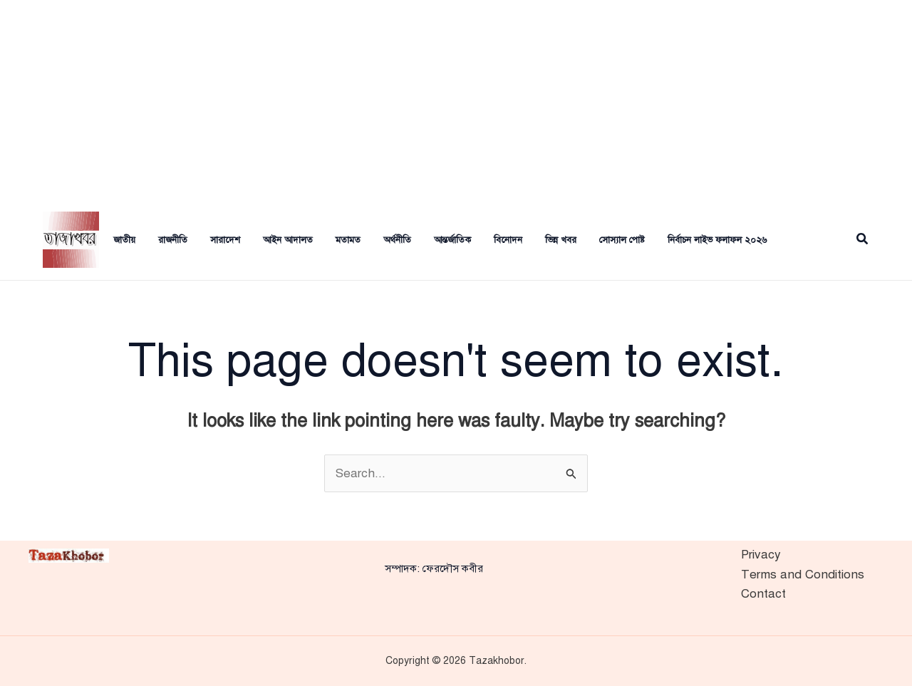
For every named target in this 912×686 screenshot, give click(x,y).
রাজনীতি (172, 240)
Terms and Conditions (802, 574)
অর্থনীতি (397, 240)
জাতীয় (124, 240)
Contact (763, 593)
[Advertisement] (456, 99)
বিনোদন (508, 240)
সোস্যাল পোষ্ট (622, 240)
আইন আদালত (288, 240)
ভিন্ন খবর (560, 240)
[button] (862, 239)
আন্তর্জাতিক (452, 240)
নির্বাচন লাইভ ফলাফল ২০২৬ (717, 240)
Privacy (761, 554)
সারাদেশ (225, 240)
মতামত (348, 240)
